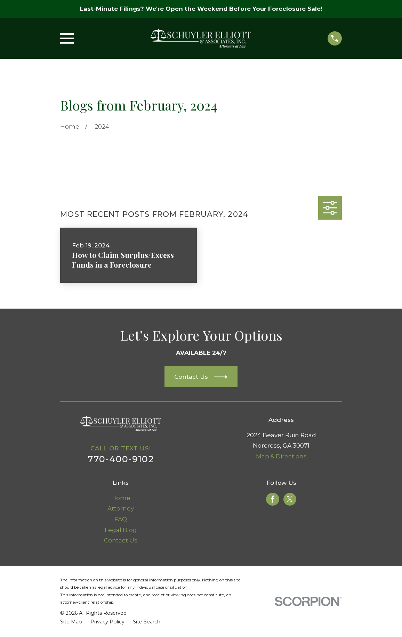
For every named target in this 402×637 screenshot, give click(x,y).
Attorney (120, 508)
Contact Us (120, 540)
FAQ (120, 519)
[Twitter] (289, 499)
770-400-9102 (121, 459)
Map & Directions (281, 456)
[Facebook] (272, 499)
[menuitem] (71, 622)
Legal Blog (121, 529)
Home (120, 498)
